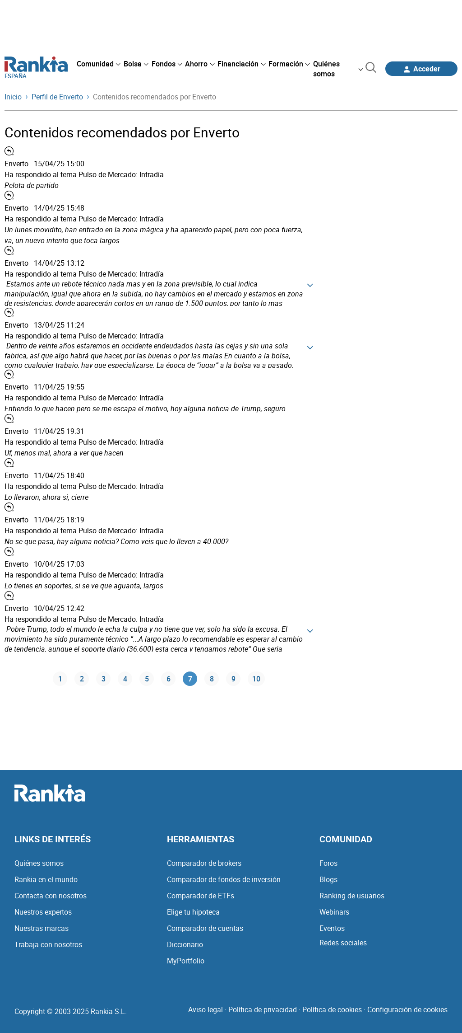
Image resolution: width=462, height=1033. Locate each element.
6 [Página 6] (168, 679)
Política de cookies (332, 1009)
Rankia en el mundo (46, 879)
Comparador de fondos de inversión (224, 879)
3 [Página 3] (104, 679)
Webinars (334, 912)
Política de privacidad (262, 1009)
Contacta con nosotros (50, 896)
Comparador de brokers (204, 863)
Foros (328, 863)
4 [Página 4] (125, 679)
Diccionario (185, 944)
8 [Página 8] (212, 679)
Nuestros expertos (43, 912)
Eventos (332, 928)
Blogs (328, 879)
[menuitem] (98, 64)
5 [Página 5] (147, 679)
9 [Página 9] (233, 679)
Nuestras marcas (41, 928)
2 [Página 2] (82, 679)
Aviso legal (205, 1009)
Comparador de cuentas (205, 928)
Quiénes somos (39, 863)
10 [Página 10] (256, 679)
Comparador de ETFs (200, 896)
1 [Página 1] (60, 679)
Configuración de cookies (407, 1009)
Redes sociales (343, 943)
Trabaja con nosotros (48, 944)
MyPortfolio (185, 961)
